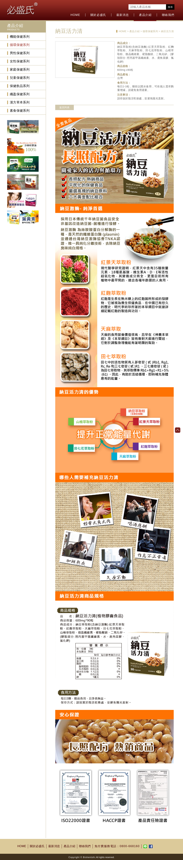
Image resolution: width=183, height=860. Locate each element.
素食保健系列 (19, 110)
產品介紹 (145, 14)
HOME (75, 14)
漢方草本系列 (19, 102)
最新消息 (122, 14)
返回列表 (64, 107)
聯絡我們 (168, 14)
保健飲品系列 (19, 86)
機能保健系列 (19, 36)
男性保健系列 (19, 53)
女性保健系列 (19, 61)
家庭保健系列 (19, 69)
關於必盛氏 (98, 14)
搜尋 (170, 7)
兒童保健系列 (19, 78)
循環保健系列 (19, 45)
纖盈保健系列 (19, 94)
